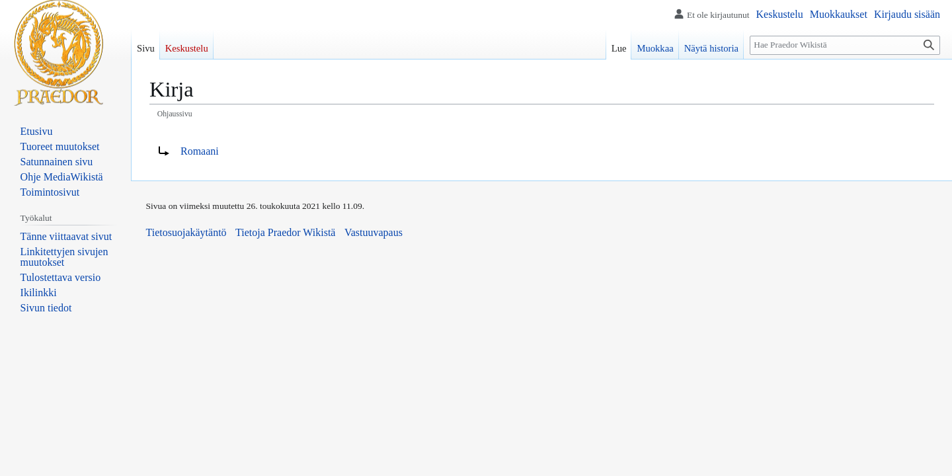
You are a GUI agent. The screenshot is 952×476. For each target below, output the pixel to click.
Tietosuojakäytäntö (186, 232)
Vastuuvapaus (373, 232)
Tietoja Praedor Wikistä (285, 232)
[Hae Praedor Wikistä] (845, 45)
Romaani (199, 151)
